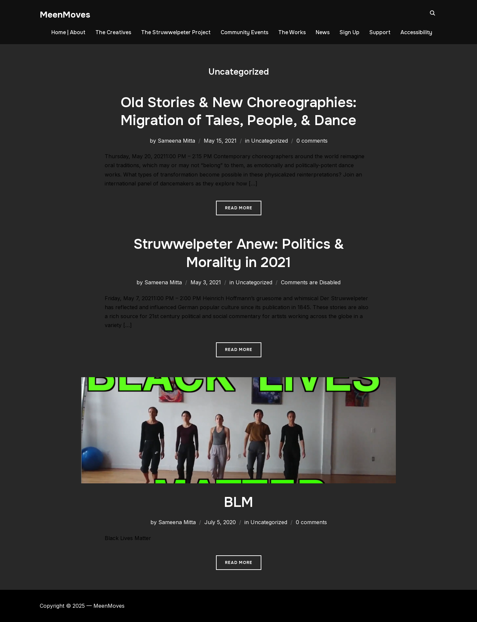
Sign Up (349, 32)
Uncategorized (269, 140)
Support (380, 32)
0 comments (312, 140)
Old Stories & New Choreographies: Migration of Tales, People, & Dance (238, 112)
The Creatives (113, 32)
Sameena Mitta (176, 140)
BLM (238, 502)
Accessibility (416, 32)
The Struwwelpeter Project (176, 32)
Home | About (68, 32)
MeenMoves (65, 14)
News (323, 32)
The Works (292, 32)
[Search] (432, 12)
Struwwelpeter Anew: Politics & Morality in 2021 (238, 253)
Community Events (244, 32)
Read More (238, 208)
